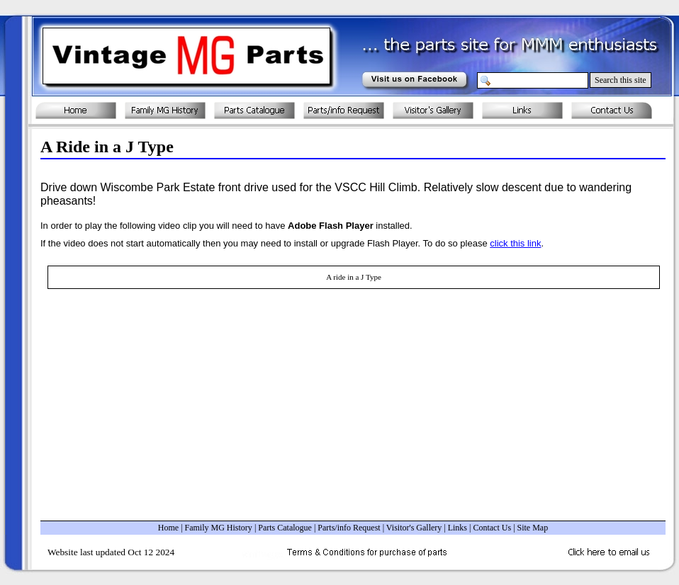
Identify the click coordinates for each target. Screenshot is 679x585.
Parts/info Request (349, 528)
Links (457, 528)
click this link (515, 243)
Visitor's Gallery (414, 528)
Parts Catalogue (285, 528)
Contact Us (492, 528)
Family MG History (218, 528)
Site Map (533, 528)
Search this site (620, 80)
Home (168, 528)
